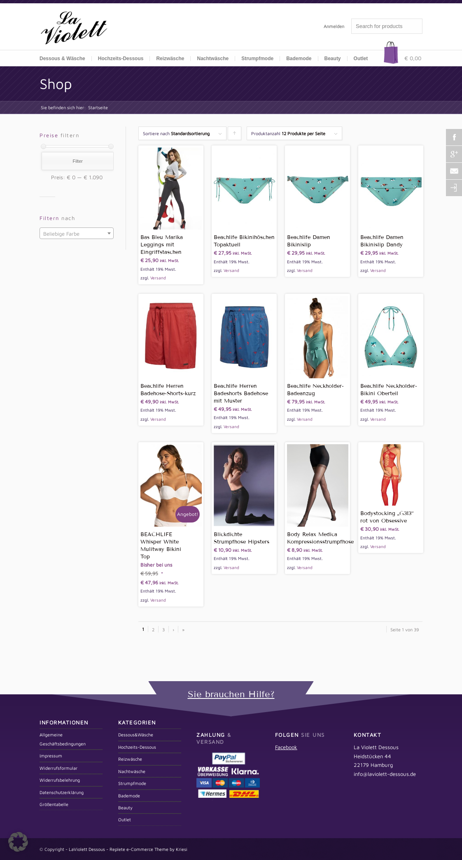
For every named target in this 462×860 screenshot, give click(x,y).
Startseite (98, 107)
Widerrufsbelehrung (60, 780)
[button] (18, 842)
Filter (77, 161)
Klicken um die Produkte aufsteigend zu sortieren (234, 135)
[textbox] (76, 233)
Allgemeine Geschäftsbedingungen (63, 739)
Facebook (286, 747)
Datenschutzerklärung (62, 792)
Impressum (51, 755)
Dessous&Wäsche (135, 734)
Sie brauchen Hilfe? (231, 694)
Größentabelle (54, 804)
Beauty (125, 807)
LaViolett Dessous (87, 849)
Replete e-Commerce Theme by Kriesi (148, 849)
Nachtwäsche (213, 58)
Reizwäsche (130, 759)
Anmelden (334, 26)
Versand (158, 277)
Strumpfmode (132, 783)
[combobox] (77, 233)
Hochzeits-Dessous (121, 58)
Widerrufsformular (58, 768)
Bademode (129, 795)
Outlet (361, 58)
